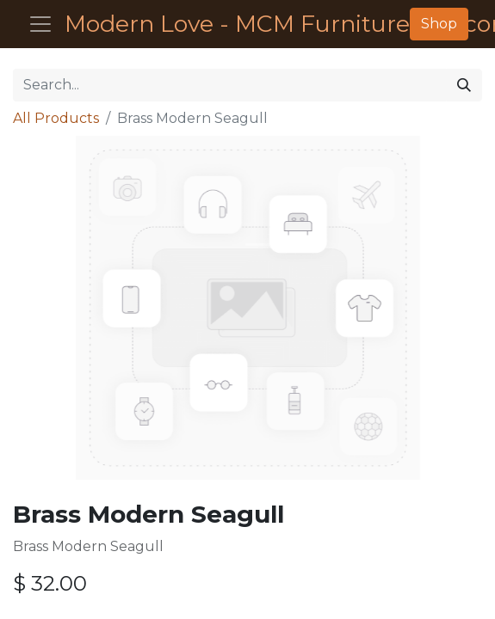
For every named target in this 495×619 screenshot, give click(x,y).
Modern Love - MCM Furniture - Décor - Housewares (230, 23)
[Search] (464, 85)
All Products (56, 118)
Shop (439, 23)
